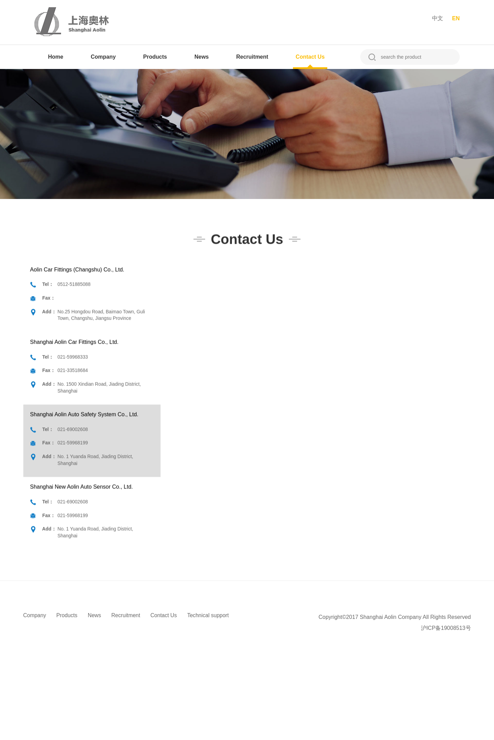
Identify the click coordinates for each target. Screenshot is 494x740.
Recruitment (252, 57)
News (202, 57)
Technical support (211, 615)
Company (103, 57)
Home (55, 57)
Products (155, 57)
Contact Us (310, 57)
